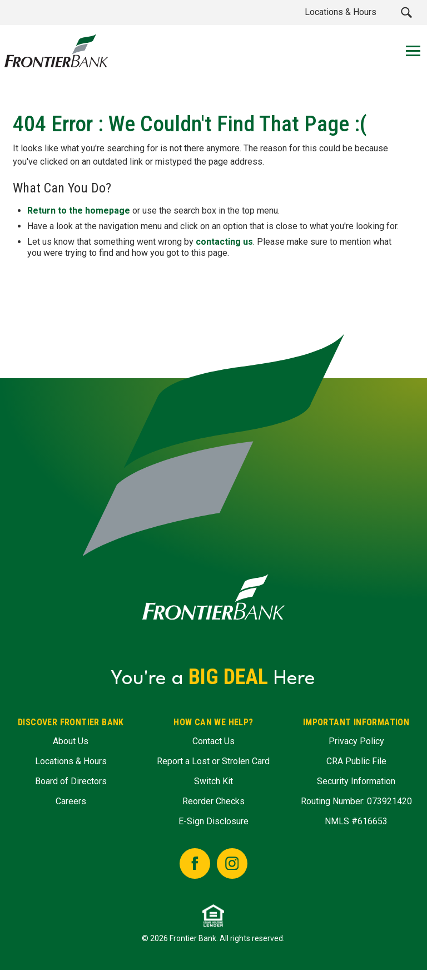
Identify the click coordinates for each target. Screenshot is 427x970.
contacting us (224, 241)
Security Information (356, 781)
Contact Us (213, 741)
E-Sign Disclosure (213, 821)
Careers (71, 801)
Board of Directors (71, 781)
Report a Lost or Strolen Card (213, 761)
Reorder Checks (213, 801)
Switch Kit (213, 781)
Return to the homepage (78, 210)
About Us (70, 741)
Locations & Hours (71, 761)
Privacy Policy (356, 741)
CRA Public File (356, 761)
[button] (406, 12)
